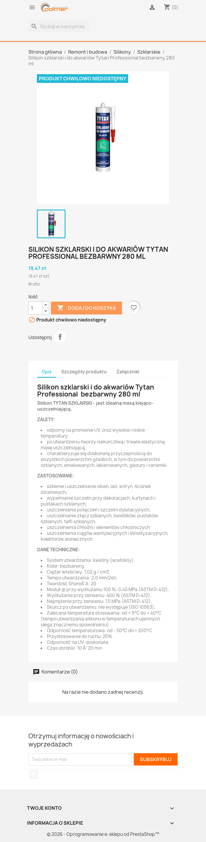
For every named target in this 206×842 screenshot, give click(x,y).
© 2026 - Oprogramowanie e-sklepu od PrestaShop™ (103, 834)
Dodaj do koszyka (86, 308)
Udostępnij (60, 337)
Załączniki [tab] (127, 372)
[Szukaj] (58, 26)
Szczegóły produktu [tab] (84, 372)
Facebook (33, 774)
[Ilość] (35, 308)
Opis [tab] (47, 372)
